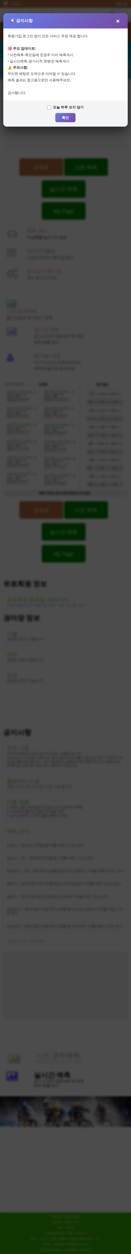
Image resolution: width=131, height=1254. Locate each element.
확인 (65, 117)
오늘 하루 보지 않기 (68, 107)
